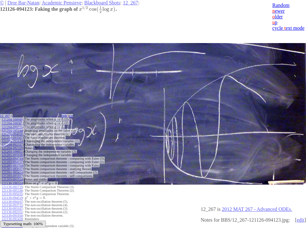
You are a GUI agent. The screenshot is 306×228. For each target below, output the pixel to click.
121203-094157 (12, 161)
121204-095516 (12, 126)
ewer (278, 11)
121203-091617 (12, 175)
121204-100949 (12, 119)
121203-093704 (12, 164)
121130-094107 (12, 199)
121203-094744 (12, 157)
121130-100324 (12, 182)
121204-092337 (12, 143)
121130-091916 (12, 213)
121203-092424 (12, 171)
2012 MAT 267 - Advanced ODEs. (257, 209)
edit (300, 220)
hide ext (69, 115)
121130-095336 (12, 189)
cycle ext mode (288, 28)
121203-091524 (12, 178)
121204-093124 (12, 140)
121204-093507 (12, 136)
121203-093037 (12, 168)
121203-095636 (12, 154)
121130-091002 (12, 220)
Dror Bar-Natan (23, 2)
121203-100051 (12, 150)
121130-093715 (12, 203)
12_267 (130, 2)
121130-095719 (12, 185)
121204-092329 (12, 147)
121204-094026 (12, 133)
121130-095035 (12, 192)
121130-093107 (12, 206)
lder (277, 16)
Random (281, 5)
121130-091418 (12, 216)
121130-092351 (12, 210)
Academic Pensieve (61, 2)
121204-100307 (12, 122)
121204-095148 (12, 129)
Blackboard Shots (102, 2)
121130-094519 (12, 196)
